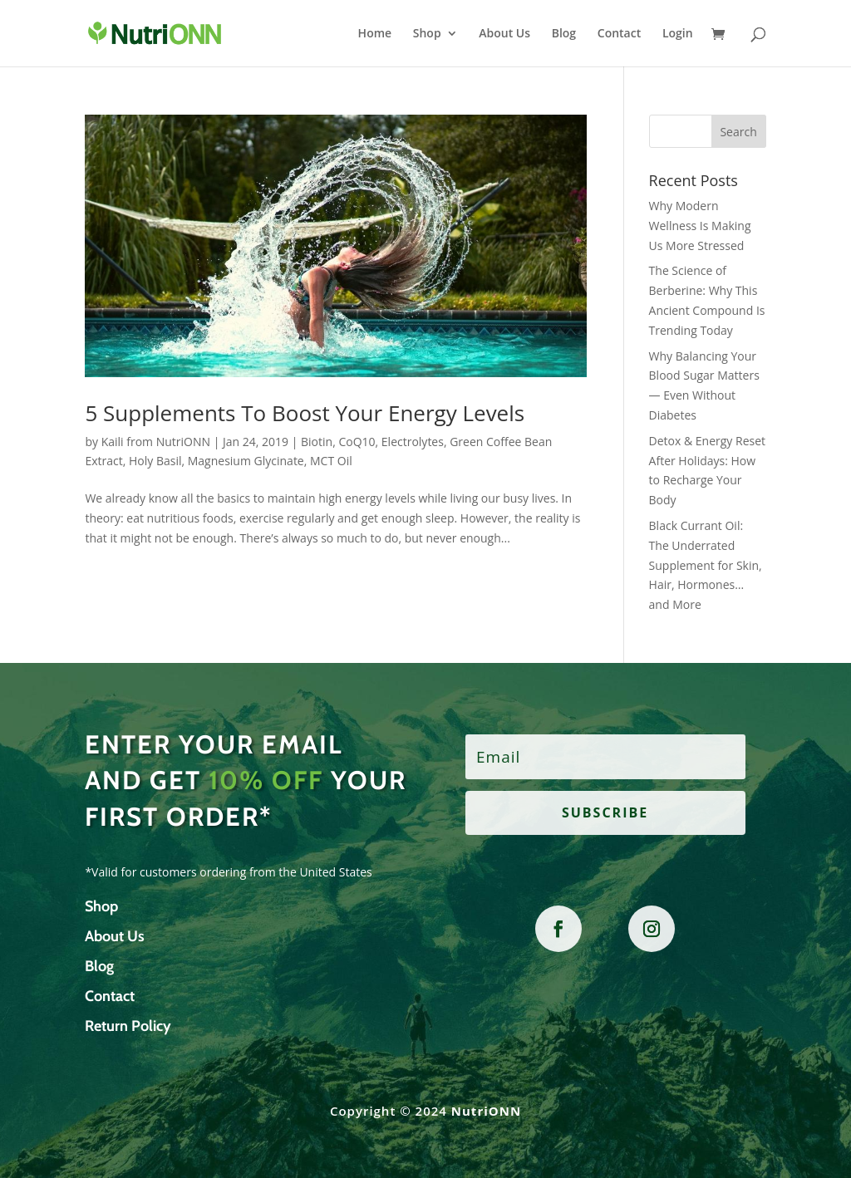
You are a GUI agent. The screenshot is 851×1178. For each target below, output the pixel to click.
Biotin (316, 441)
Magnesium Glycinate (246, 461)
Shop (427, 34)
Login (677, 34)
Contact (619, 34)
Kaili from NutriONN (155, 441)
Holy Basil (155, 461)
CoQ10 (356, 441)
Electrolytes (412, 441)
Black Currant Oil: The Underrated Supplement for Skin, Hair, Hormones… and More (705, 565)
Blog (564, 34)
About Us (504, 34)
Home (375, 34)
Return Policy (128, 1026)
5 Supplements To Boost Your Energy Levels (304, 413)
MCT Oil (331, 461)
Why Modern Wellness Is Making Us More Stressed (700, 225)
